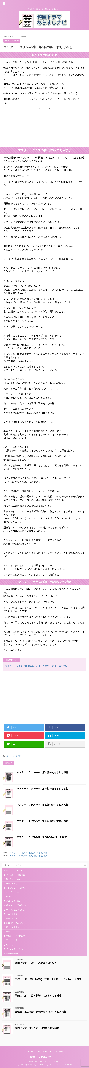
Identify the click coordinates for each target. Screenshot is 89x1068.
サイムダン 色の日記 (15, 875)
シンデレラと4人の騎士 (16, 888)
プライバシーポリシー (44, 1051)
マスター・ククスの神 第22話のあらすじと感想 (42, 804)
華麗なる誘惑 (11, 884)
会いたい (10, 897)
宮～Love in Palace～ (15, 927)
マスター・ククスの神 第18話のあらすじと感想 (42, 821)
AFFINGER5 (68, 1065)
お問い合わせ (58, 1051)
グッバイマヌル (12, 918)
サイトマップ (30, 1051)
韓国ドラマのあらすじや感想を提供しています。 (44, 1062)
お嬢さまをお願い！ (14, 901)
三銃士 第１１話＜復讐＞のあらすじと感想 (38, 995)
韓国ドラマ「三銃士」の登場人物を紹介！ (37, 963)
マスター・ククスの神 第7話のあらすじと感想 (42, 837)
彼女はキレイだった (14, 923)
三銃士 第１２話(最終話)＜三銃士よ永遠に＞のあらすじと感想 (48, 979)
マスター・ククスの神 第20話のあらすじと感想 (42, 772)
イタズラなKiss (12, 892)
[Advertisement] (22, 128)
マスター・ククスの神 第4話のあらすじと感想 (28, 853)
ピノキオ (10, 945)
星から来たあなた (13, 879)
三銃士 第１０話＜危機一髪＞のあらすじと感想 (40, 1011)
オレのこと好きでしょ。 (16, 910)
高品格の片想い (12, 953)
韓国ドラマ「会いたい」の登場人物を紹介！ (38, 1028)
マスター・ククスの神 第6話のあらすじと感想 (28, 856)
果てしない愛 (11, 940)
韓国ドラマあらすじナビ (44, 1057)
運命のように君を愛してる (17, 905)
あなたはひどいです (14, 870)
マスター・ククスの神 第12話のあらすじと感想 (42, 788)
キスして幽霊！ (12, 914)
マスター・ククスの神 (13, 756)
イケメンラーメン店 (14, 949)
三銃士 (9, 932)
